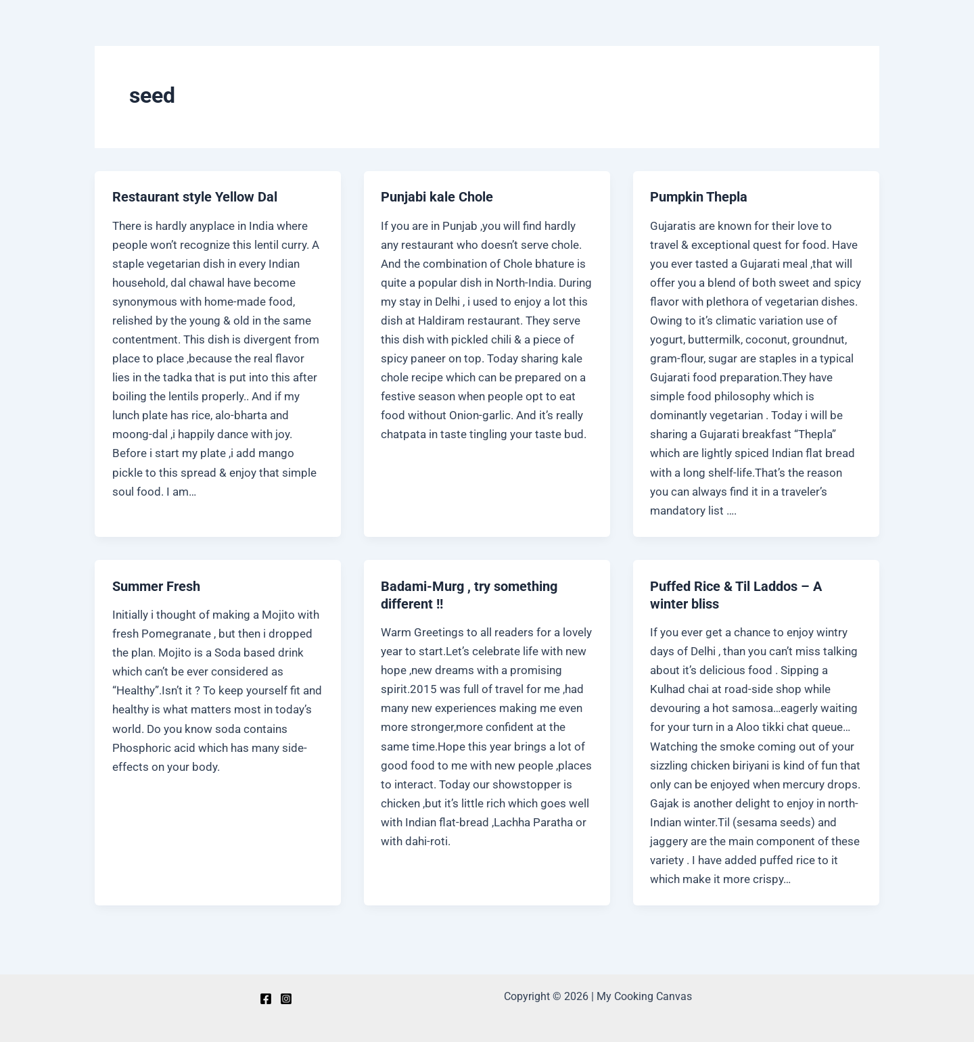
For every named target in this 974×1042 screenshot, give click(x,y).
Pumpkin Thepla (698, 197)
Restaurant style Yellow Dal (194, 197)
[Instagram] (286, 999)
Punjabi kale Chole (437, 197)
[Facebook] (266, 999)
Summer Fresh (156, 586)
